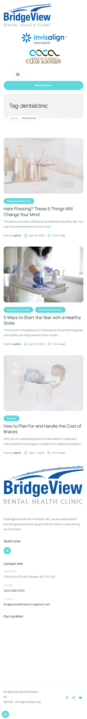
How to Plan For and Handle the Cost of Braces (42, 428)
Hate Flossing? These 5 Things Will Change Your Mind (38, 211)
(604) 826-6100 (14, 591)
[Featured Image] (43, 166)
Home (14, 118)
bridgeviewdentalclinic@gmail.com (27, 604)
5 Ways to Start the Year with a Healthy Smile (42, 320)
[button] (43, 85)
